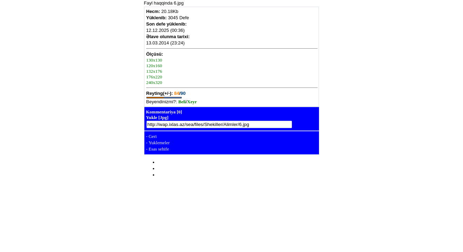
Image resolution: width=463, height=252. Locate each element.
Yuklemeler (159, 142)
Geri (153, 136)
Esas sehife (159, 149)
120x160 (154, 65)
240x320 (154, 82)
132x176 (154, 71)
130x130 (154, 60)
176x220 (154, 76)
